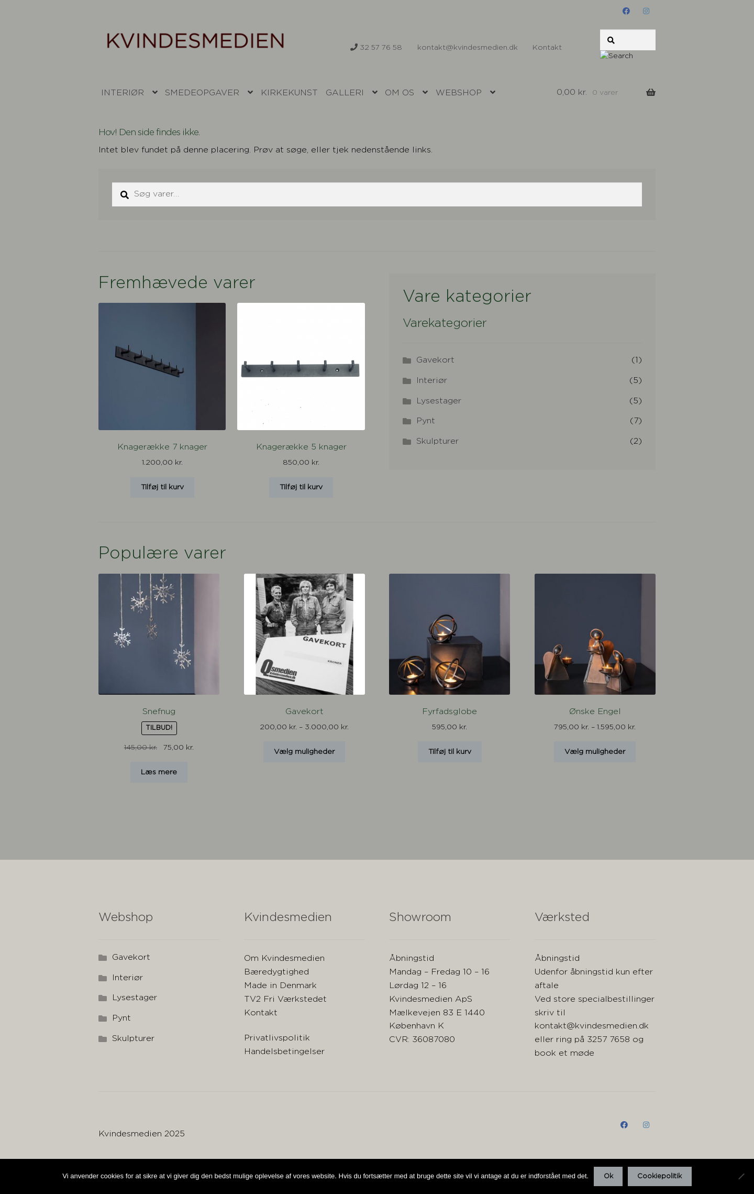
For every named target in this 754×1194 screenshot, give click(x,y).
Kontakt (547, 48)
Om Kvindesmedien (284, 958)
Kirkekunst (289, 93)
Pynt (425, 421)
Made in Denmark (280, 986)
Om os (399, 93)
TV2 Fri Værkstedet (285, 999)
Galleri (345, 93)
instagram (646, 11)
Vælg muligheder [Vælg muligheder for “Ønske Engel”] (594, 752)
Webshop (459, 93)
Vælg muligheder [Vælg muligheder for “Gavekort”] (304, 752)
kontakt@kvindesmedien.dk (467, 44)
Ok (608, 1176)
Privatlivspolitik (277, 1038)
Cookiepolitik (659, 1176)
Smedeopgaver (202, 93)
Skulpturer (437, 441)
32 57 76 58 (376, 47)
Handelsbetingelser (284, 1052)
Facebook (626, 11)
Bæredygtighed (276, 972)
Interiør (122, 93)
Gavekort (435, 360)
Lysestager (438, 401)
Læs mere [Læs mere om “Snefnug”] (159, 772)
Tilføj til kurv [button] (162, 487)
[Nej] (741, 1176)
